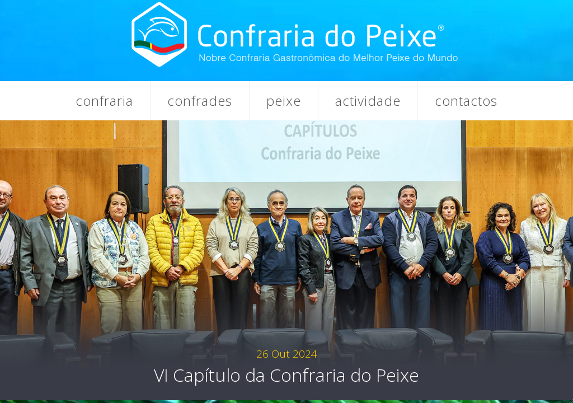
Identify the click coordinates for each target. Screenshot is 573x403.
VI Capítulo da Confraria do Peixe (286, 366)
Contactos (466, 100)
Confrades (199, 100)
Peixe (283, 100)
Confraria (104, 100)
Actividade (368, 100)
